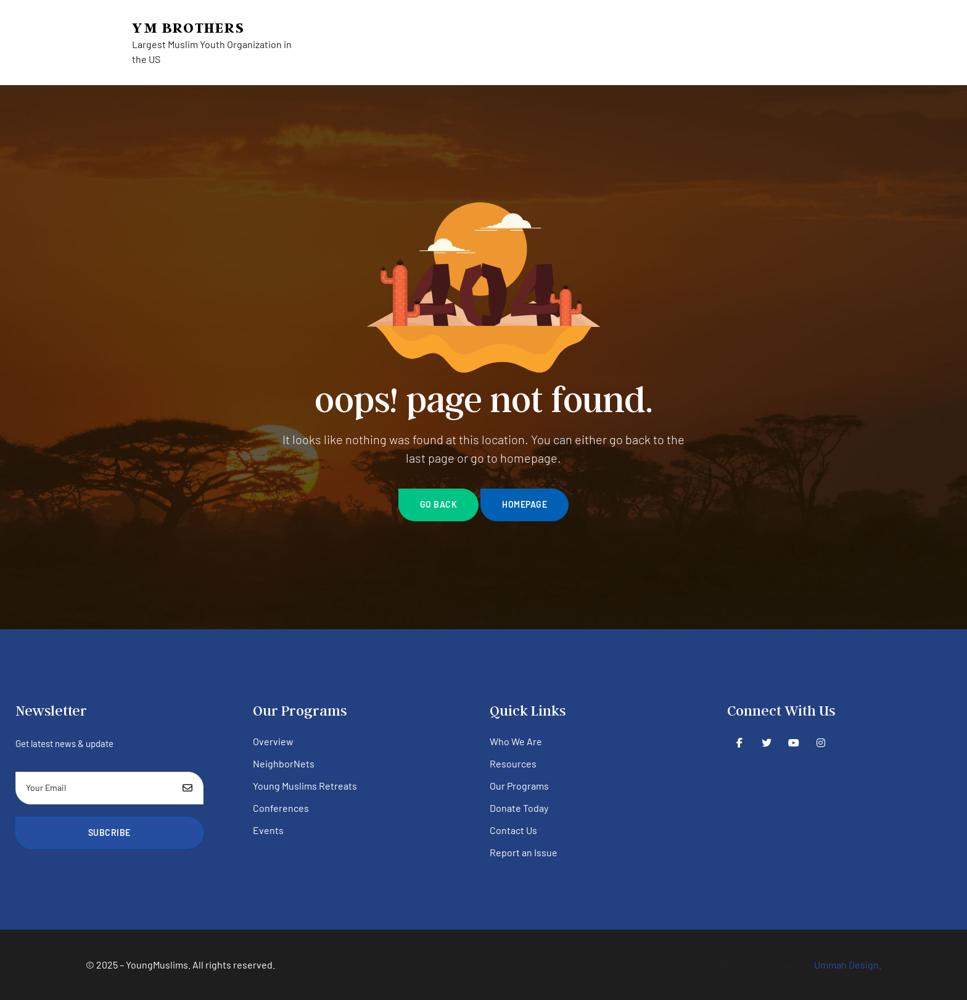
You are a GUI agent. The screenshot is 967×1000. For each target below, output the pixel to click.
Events (268, 830)
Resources (513, 763)
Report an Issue (524, 852)
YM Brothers (188, 27)
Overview (273, 741)
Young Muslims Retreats (305, 785)
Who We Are (516, 741)
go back (439, 504)
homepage (524, 504)
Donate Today (519, 808)
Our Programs (519, 785)
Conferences (281, 808)
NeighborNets (284, 763)
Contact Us (513, 830)
